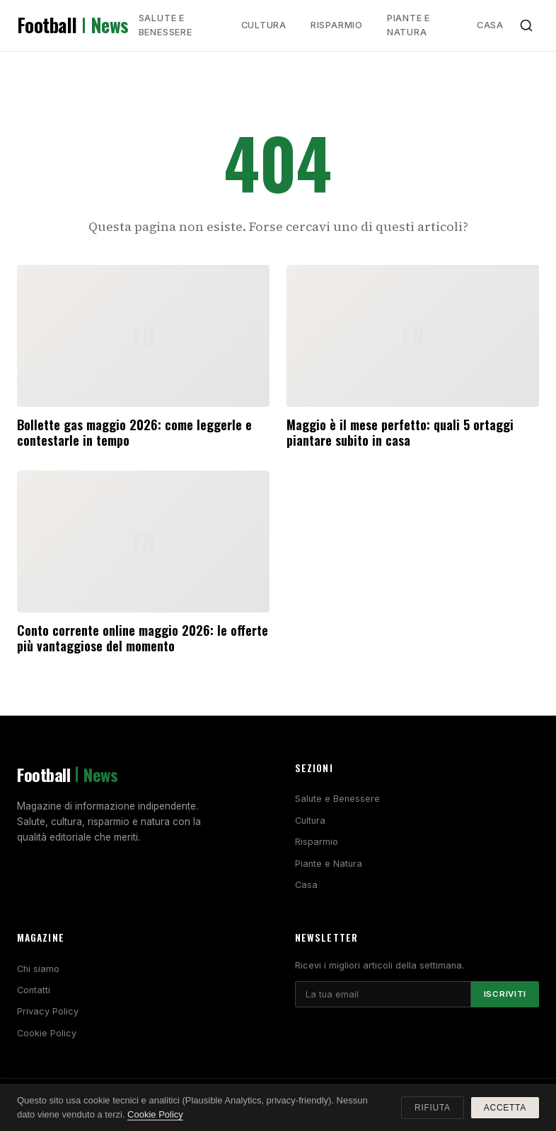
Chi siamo (38, 969)
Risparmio (337, 25)
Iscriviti (505, 994)
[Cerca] (526, 25)
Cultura (263, 25)
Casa (490, 25)
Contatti (33, 990)
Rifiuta (433, 1108)
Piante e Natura (408, 25)
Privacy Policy (48, 1011)
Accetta (505, 1108)
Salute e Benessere (165, 25)
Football (73, 25)
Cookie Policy (46, 1033)
